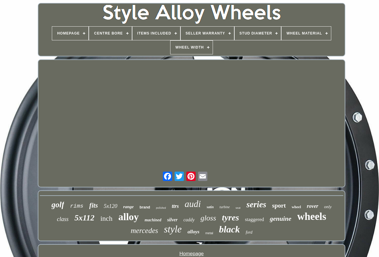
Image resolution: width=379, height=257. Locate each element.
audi (193, 204)
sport (279, 205)
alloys (193, 231)
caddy (188, 219)
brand (144, 207)
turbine (225, 207)
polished (161, 207)
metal (209, 233)
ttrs (175, 206)
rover (312, 206)
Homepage (191, 253)
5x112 (84, 217)
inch (106, 218)
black (229, 229)
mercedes (144, 230)
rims (76, 206)
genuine (280, 218)
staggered (254, 219)
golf (58, 204)
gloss (208, 218)
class (63, 219)
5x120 (110, 206)
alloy (128, 216)
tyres (230, 217)
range (128, 206)
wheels (311, 216)
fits (93, 205)
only (328, 206)
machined (153, 220)
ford (249, 232)
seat (237, 207)
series (256, 204)
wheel (296, 207)
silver (172, 219)
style (173, 229)
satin (210, 207)
